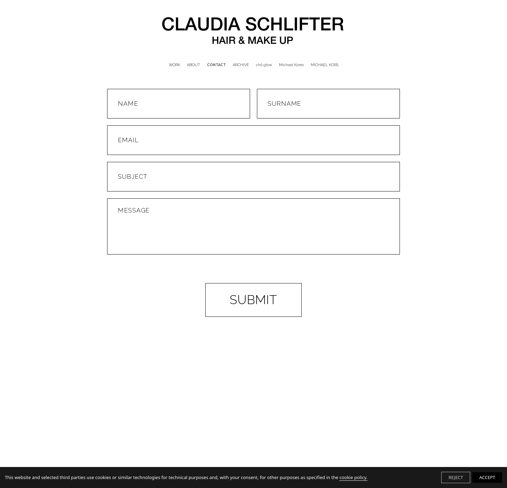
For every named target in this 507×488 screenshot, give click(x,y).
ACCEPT (487, 477)
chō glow (264, 65)
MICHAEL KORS (325, 65)
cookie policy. (353, 477)
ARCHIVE (241, 65)
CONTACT (216, 65)
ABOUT (193, 65)
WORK (174, 65)
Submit (253, 299)
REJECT (455, 477)
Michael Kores (291, 65)
